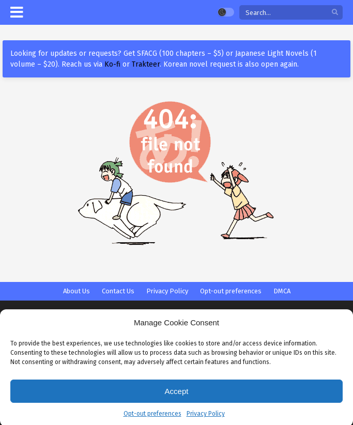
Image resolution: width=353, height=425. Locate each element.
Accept (177, 395)
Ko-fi (112, 64)
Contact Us (118, 291)
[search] (335, 12)
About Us (76, 291)
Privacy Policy (206, 418)
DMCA (281, 291)
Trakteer (146, 64)
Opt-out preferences (152, 418)
